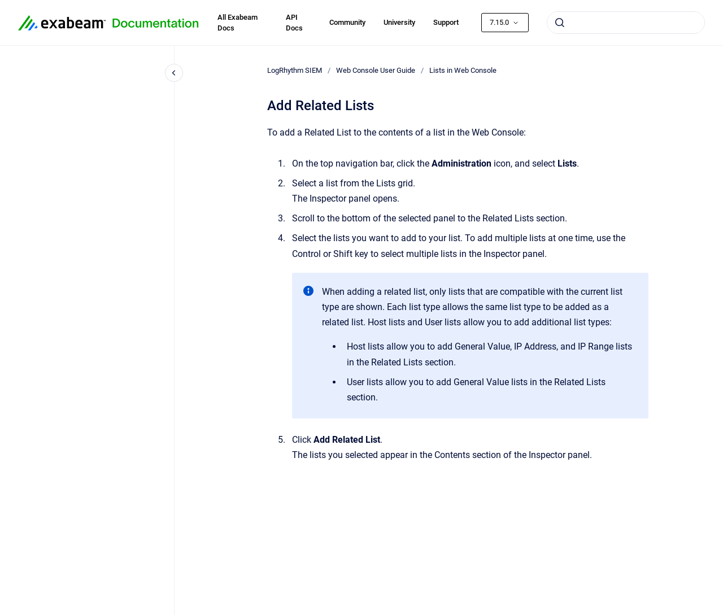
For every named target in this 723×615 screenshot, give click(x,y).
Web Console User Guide (375, 70)
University (399, 22)
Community (347, 22)
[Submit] (560, 23)
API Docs (294, 23)
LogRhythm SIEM (294, 70)
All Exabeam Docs (237, 23)
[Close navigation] (174, 73)
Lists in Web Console (462, 70)
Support (446, 22)
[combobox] (625, 22)
